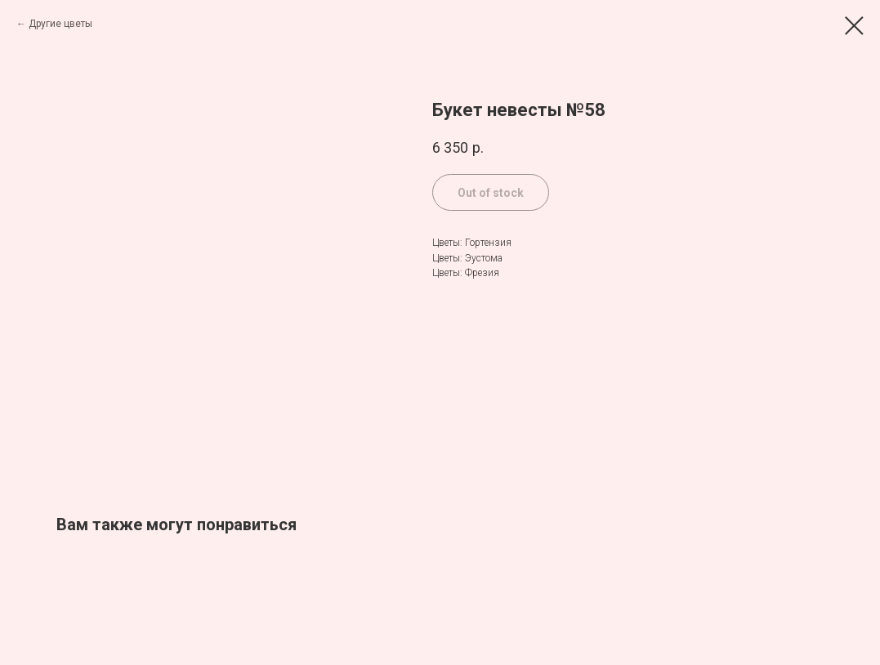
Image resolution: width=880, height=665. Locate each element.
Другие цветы (60, 23)
